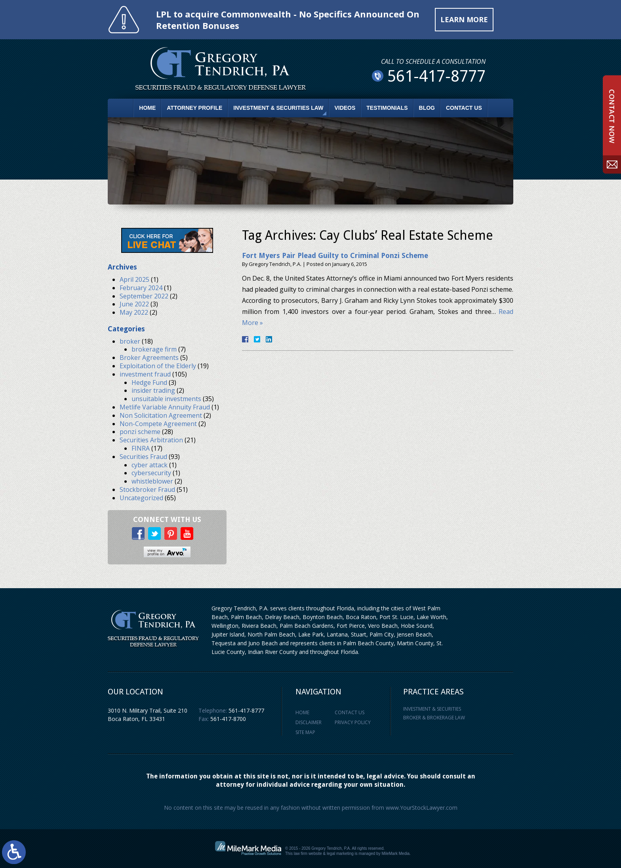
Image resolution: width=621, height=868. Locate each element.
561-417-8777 (246, 710)
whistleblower (152, 481)
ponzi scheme (140, 431)
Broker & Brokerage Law (434, 717)
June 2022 (134, 304)
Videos (344, 108)
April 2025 (134, 279)
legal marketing (340, 853)
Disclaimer (308, 722)
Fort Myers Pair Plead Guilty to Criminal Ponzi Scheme (335, 255)
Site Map (305, 732)
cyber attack (149, 465)
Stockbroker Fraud (147, 489)
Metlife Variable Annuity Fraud (165, 407)
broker (130, 341)
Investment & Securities (432, 708)
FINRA (140, 448)
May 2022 (134, 312)
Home (147, 108)
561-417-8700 (228, 719)
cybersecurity (151, 472)
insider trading (153, 390)
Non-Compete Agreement (158, 423)
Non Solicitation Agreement (161, 415)
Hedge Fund (149, 382)
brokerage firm (154, 349)
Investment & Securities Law (278, 108)
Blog (427, 108)
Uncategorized (141, 497)
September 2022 (144, 296)
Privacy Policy (353, 722)
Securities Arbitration (151, 440)
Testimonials (387, 108)
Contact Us (464, 108)
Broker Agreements (149, 357)
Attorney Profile (194, 108)
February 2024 (141, 287)
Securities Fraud (143, 456)
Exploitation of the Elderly (158, 365)
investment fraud (145, 374)
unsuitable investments (166, 398)
